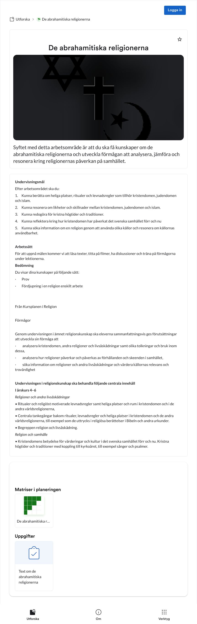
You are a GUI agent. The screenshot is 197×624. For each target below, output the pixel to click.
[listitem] (33, 615)
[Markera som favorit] (180, 39)
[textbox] (98, 315)
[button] (34, 511)
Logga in (175, 10)
